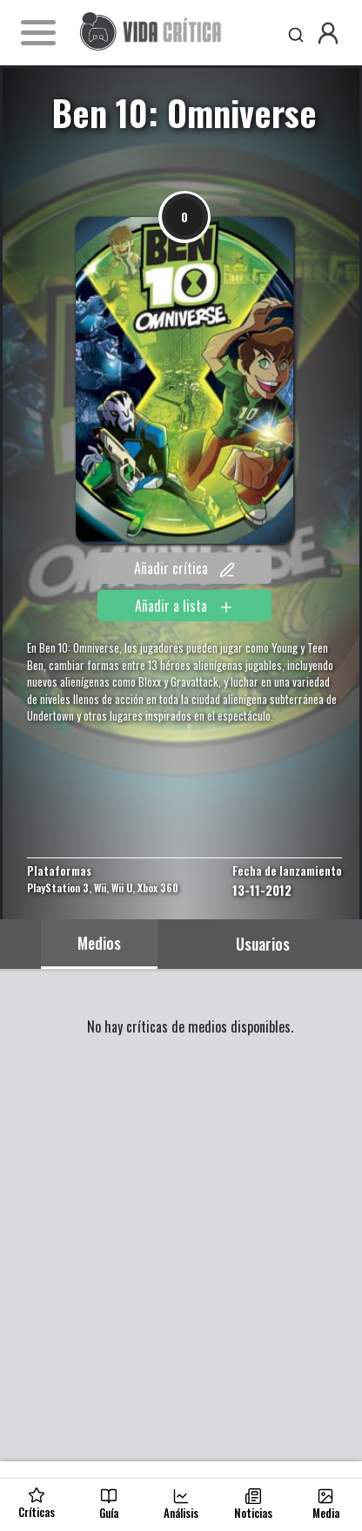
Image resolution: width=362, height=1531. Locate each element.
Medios (99, 942)
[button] (328, 33)
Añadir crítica (184, 568)
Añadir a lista (184, 605)
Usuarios (263, 943)
